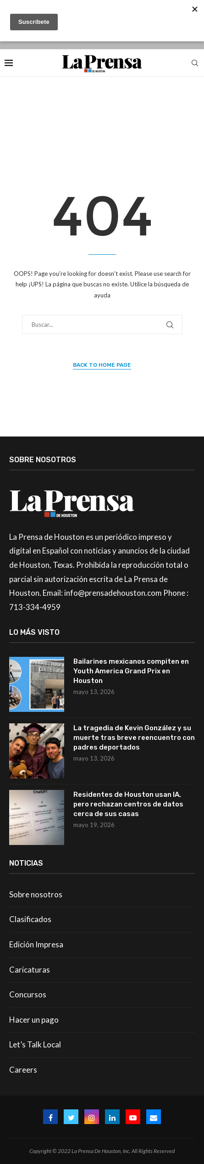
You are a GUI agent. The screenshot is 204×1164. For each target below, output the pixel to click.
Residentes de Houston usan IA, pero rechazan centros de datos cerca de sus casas (128, 804)
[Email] (153, 1116)
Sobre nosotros (35, 894)
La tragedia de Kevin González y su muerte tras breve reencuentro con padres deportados (134, 737)
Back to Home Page (102, 365)
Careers (23, 1069)
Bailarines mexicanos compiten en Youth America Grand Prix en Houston (131, 671)
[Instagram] (91, 1116)
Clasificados (30, 919)
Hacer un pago (34, 1019)
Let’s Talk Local (35, 1044)
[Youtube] (133, 1116)
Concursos (27, 994)
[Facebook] (50, 1116)
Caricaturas (29, 969)
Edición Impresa (36, 944)
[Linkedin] (112, 1116)
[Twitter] (71, 1116)
